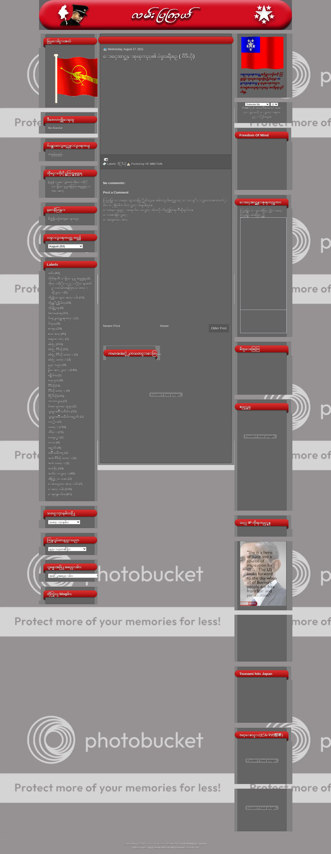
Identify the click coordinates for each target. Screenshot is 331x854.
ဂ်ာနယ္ (52, 323)
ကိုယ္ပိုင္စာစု (53, 308)
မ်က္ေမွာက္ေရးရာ (60, 406)
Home (164, 326)
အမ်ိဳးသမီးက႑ (56, 453)
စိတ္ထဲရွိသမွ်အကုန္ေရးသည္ (63, 218)
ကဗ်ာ (51, 273)
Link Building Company (194, 843)
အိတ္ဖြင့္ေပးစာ (57, 479)
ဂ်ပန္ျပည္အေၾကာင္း (61, 318)
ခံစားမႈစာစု (55, 313)
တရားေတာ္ (56, 339)
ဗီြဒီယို (52, 396)
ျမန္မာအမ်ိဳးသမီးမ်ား (59, 411)
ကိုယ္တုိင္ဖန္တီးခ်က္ (56, 303)
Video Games (139, 847)
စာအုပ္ (52, 328)
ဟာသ (51, 442)
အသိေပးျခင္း (58, 473)
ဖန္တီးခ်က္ (52, 375)
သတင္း (53, 427)
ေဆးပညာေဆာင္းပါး (63, 484)
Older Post (219, 328)
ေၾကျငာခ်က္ (57, 494)
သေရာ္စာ (53, 437)
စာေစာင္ (54, 334)
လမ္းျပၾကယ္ (155, 843)
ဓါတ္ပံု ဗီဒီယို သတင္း (60, 354)
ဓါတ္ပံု (51, 344)
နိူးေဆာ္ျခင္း (58, 370)
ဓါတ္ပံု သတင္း (57, 359)
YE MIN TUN (153, 164)
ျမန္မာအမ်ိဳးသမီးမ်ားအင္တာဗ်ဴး (63, 416)
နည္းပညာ (55, 365)
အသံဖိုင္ (52, 468)
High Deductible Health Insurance (167, 847)
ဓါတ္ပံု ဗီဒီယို (55, 349)
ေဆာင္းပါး (56, 489)
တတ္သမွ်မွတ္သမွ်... (56, 154)
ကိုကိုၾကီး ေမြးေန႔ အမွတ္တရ (67, 278)
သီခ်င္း (52, 432)
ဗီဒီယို (51, 385)
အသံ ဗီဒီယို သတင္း (60, 458)
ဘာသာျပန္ (55, 401)
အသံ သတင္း (56, 463)
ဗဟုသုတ (53, 380)
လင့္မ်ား (52, 422)
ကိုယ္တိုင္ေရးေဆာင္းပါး (63, 297)
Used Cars (193, 847)
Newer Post (111, 326)
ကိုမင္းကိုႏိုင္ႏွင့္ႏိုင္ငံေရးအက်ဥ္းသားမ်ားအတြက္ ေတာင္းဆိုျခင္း (69, 288)
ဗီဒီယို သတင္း (57, 390)
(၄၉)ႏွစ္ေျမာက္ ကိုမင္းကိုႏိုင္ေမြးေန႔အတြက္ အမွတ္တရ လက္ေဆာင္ (69, 186)
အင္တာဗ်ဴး (52, 448)
